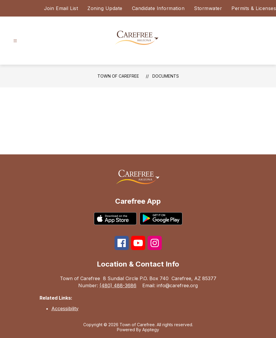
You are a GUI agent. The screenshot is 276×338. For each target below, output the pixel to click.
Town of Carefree (118, 76)
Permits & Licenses (253, 8)
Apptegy (150, 329)
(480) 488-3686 (117, 285)
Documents (165, 76)
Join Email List (61, 8)
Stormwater (208, 8)
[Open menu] (15, 40)
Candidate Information (158, 8)
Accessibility (65, 308)
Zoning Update (105, 8)
